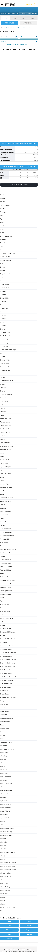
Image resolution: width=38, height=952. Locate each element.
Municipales (9, 23)
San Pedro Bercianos (6, 656)
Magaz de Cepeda (5, 484)
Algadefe (2, 201)
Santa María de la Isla (6, 673)
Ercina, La (3, 411)
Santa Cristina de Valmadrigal (8, 666)
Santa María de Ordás (6, 683)
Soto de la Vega (4, 711)
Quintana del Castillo (6, 584)
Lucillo (2, 477)
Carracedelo (3, 318)
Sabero (2, 621)
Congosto (2, 377)
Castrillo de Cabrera (5, 332)
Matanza (2, 504)
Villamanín (3, 845)
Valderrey (2, 766)
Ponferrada (3, 556)
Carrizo (2, 322)
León (1, 470)
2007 (32, 18)
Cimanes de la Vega (5, 367)
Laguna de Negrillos (5, 467)
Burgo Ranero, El (5, 274)
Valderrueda (3, 770)
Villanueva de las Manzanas (8, 869)
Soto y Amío (3, 714)
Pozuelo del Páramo (5, 563)
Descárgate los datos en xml (19, 185)
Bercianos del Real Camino (7, 253)
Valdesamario (4, 773)
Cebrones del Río (5, 360)
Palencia (28, 925)
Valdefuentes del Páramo (7, 749)
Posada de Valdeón (5, 560)
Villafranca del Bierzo (6, 835)
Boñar (1, 263)
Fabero (2, 415)
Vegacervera (3, 801)
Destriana (3, 405)
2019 (5, 18)
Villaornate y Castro (5, 876)
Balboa (2, 226)
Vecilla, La (3, 797)
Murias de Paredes (5, 511)
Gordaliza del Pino (5, 432)
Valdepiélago (3, 756)
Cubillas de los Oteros (6, 394)
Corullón (2, 384)
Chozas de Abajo (4, 363)
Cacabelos (3, 294)
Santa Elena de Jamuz (6, 670)
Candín (2, 312)
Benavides (3, 243)
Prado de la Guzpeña (6, 566)
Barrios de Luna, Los (6, 236)
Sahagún (2, 625)
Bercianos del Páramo (6, 250)
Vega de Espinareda (5, 804)
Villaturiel (2, 900)
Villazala (2, 904)
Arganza (2, 219)
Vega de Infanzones (5, 807)
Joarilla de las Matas (6, 460)
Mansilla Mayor (4, 491)
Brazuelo (2, 270)
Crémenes (3, 387)
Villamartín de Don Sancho (7, 852)
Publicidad (23, 949)
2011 (23, 18)
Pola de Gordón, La (5, 553)
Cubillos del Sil (4, 401)
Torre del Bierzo (4, 728)
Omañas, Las (3, 522)
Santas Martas (4, 690)
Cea (1, 353)
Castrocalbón (4, 339)
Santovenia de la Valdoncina (8, 697)
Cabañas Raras (4, 284)
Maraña (2, 494)
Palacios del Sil (4, 539)
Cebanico (2, 356)
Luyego (2, 480)
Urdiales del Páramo (6, 742)
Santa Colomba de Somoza (7, 663)
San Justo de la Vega (6, 649)
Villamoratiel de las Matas (7, 866)
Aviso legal (29, 949)
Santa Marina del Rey (6, 687)
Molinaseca (3, 508)
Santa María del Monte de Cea (8, 677)
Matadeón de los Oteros (6, 498)
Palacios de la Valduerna (7, 535)
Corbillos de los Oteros (6, 380)
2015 (14, 18)
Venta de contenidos (15, 949)
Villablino (2, 821)
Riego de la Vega (4, 604)
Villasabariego (4, 893)
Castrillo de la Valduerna (7, 336)
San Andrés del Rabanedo (7, 632)
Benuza (2, 246)
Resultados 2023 (13, 13)
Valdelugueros (4, 752)
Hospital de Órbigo (5, 449)
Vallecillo (2, 787)
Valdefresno (3, 745)
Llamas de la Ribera (5, 473)
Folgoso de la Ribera (5, 418)
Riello (1, 608)
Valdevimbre (3, 780)
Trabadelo (3, 732)
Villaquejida (3, 880)
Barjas (2, 232)
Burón (1, 277)
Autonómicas (28, 23)
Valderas (2, 763)
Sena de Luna (4, 704)
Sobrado (2, 708)
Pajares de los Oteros (6, 532)
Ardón (1, 215)
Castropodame (4, 346)
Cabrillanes (3, 291)
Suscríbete (29, 4)
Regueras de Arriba (5, 594)
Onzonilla (2, 525)
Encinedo (2, 408)
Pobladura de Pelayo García (8, 549)
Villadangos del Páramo (6, 828)
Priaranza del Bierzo (6, 570)
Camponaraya (4, 308)
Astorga (2, 222)
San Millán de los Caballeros (8, 652)
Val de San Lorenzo (5, 776)
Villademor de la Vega (6, 832)
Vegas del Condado (5, 818)
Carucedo (3, 329)
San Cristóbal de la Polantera (8, 639)
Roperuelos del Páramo (6, 618)
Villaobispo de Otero (5, 873)
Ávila (9, 921)
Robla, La (2, 615)
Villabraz (2, 825)
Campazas (3, 301)
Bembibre (3, 239)
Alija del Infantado (5, 205)
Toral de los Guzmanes (6, 718)
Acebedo (2, 198)
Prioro (2, 573)
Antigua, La (3, 212)
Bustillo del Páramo (5, 281)
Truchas (2, 735)
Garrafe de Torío (4, 429)
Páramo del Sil (4, 542)
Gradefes (2, 439)
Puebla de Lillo (4, 577)
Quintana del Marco (5, 587)
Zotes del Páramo (5, 911)
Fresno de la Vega (5, 422)
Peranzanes (3, 546)
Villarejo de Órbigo (5, 887)
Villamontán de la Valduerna (8, 862)
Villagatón (3, 838)
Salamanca (9, 930)
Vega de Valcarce (5, 811)
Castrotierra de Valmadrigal (8, 349)
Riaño (1, 601)
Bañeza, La (3, 229)
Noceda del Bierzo (5, 515)
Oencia (2, 518)
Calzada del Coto (5, 298)
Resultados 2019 (25, 13)
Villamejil (2, 856)
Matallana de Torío (5, 501)
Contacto (6, 949)
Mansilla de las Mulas (6, 487)
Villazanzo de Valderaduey (7, 907)
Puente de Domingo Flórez (7, 580)
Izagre (2, 456)
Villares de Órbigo (5, 890)
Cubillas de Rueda (5, 398)
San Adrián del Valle (5, 628)
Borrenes (2, 267)
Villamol (2, 859)
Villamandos (3, 842)
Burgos (29, 921)
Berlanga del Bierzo (5, 257)
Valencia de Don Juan (6, 783)
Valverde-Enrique (5, 794)
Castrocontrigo (4, 343)
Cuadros (2, 391)
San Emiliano (3, 642)
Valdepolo (3, 759)
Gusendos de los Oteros (6, 446)
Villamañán (3, 849)
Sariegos (2, 701)
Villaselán (2, 897)
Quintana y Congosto (6, 590)
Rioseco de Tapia (5, 611)
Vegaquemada (4, 814)
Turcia (2, 739)
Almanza (2, 208)
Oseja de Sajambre (5, 529)
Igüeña (2, 453)
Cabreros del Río (4, 288)
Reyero (2, 597)
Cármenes (3, 315)
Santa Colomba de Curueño (8, 659)
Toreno (2, 725)
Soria (9, 934)
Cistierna (2, 374)
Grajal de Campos (5, 442)
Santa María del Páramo (7, 680)
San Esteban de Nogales (7, 646)
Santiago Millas (4, 694)
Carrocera (3, 325)
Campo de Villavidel (5, 305)
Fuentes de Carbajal (5, 425)
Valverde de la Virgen (6, 790)
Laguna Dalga (4, 463)
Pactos (34, 13)
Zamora (9, 938)
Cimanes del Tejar (5, 370)
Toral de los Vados (5, 721)
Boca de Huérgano (5, 260)
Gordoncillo (3, 436)
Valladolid (29, 934)
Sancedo (2, 635)
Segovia (28, 930)
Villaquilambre (4, 883)
